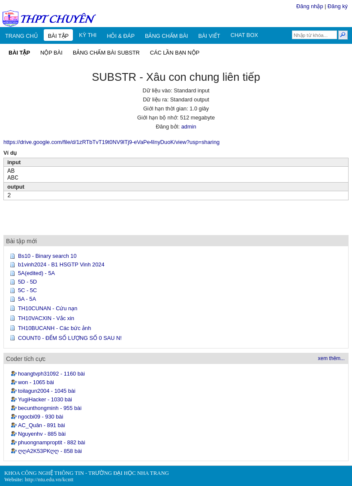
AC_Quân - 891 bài (41, 425)
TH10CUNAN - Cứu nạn (47, 308)
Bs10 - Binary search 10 (47, 256)
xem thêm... (331, 358)
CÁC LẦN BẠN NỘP (175, 52)
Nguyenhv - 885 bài (42, 434)
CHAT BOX (244, 35)
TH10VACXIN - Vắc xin (46, 318)
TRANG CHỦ (21, 36)
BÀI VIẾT (209, 36)
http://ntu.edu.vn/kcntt (49, 480)
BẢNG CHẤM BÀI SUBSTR (106, 52)
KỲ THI (87, 35)
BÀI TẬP (58, 36)
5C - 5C (27, 290)
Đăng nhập (309, 6)
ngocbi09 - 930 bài (40, 416)
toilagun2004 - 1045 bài (46, 391)
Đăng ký (338, 6)
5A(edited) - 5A (36, 273)
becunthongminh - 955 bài (49, 408)
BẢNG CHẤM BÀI (166, 36)
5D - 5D (27, 281)
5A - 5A (27, 299)
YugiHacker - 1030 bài (45, 399)
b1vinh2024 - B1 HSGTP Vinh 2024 (61, 264)
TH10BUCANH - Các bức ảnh (54, 328)
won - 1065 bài (36, 382)
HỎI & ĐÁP (121, 36)
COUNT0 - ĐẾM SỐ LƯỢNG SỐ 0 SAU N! (70, 338)
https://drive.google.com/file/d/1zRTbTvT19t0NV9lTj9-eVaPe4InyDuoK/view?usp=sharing (111, 142)
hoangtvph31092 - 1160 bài (51, 373)
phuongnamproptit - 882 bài (51, 442)
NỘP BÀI (51, 52)
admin (188, 126)
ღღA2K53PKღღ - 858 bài (50, 451)
